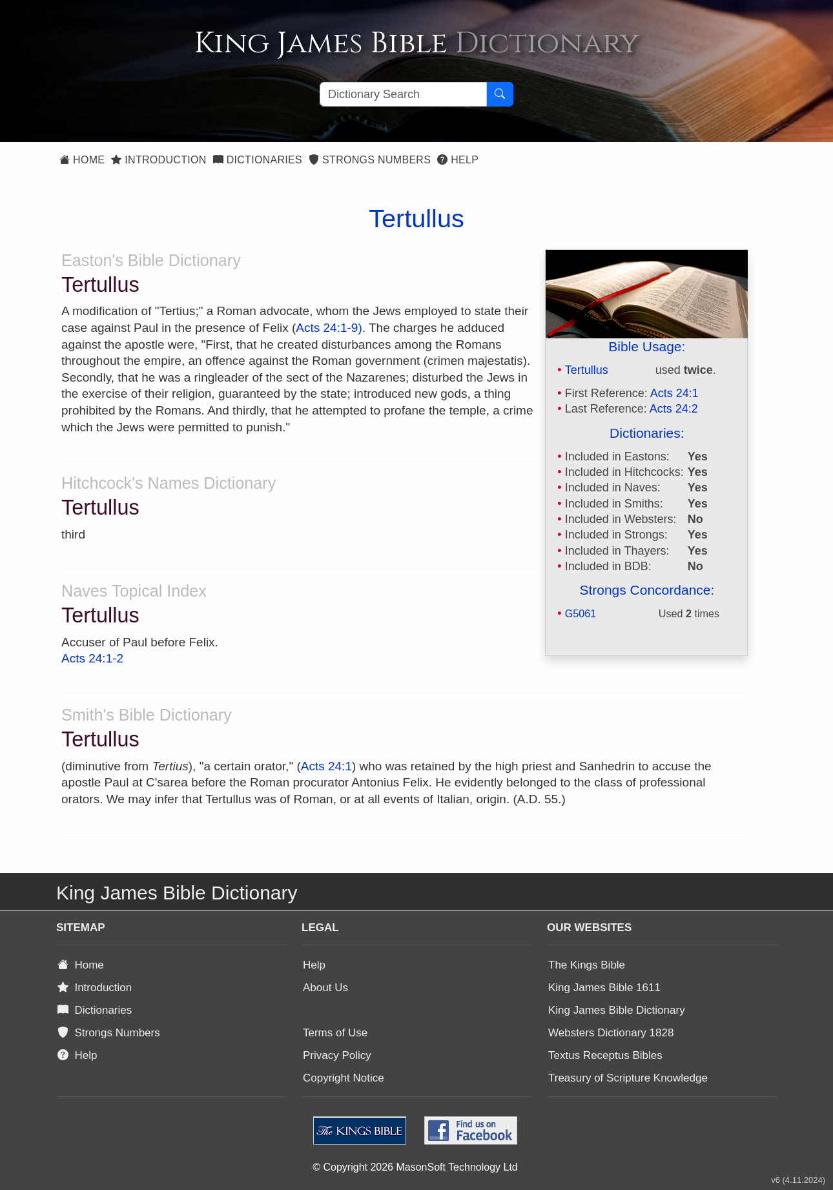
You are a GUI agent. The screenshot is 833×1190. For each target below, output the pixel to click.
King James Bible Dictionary (616, 1010)
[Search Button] (499, 94)
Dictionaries (257, 159)
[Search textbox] (403, 94)
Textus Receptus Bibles (605, 1055)
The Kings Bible (586, 965)
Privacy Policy (337, 1055)
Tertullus (586, 370)
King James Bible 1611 (604, 987)
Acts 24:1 (674, 393)
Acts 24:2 (674, 408)
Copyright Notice (343, 1078)
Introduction (158, 159)
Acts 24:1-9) (329, 327)
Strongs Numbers (370, 159)
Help (457, 159)
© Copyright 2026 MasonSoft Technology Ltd (415, 1167)
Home (82, 159)
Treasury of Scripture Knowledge (628, 1078)
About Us (325, 987)
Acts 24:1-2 (92, 658)
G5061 (581, 613)
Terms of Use (335, 1033)
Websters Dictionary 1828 (611, 1033)
